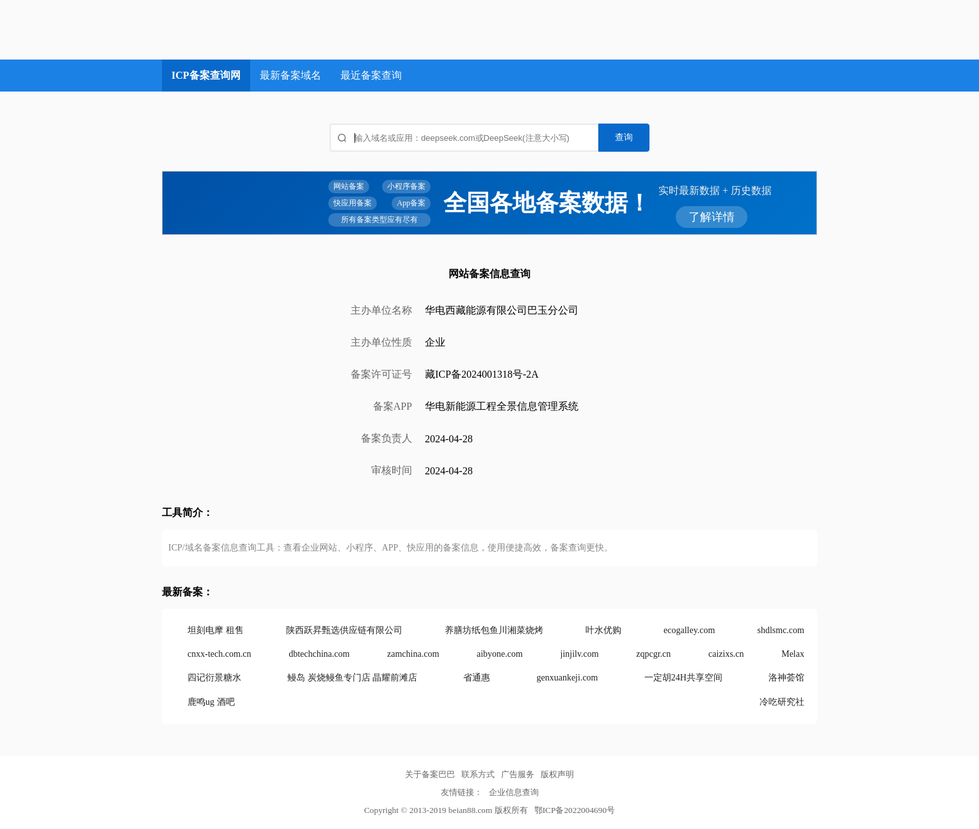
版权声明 (557, 774)
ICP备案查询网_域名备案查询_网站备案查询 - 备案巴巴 (261, 30)
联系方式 (478, 774)
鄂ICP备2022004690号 (574, 810)
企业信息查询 (514, 792)
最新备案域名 (290, 75)
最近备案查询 (371, 75)
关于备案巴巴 (430, 774)
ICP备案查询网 (206, 75)
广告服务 (517, 774)
